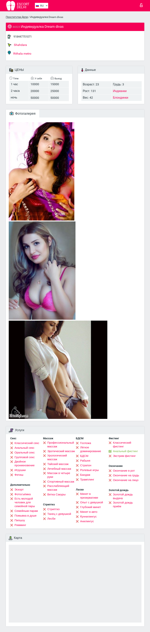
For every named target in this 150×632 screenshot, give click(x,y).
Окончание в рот (124, 470)
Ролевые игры (89, 470)
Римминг (20, 525)
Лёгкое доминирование (90, 449)
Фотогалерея (23, 113)
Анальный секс (25, 447)
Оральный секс (25, 452)
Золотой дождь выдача (123, 496)
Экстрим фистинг (124, 456)
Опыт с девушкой (91, 502)
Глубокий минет (90, 507)
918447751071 (22, 36)
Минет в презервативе (89, 495)
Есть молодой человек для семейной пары (25, 502)
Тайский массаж (58, 464)
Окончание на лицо (126, 480)
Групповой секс (25, 457)
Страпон (85, 465)
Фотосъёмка (23, 494)
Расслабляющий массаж (58, 487)
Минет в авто (88, 512)
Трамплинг (87, 479)
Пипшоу (20, 520)
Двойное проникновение (25, 463)
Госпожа (85, 443)
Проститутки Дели (17, 17)
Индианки (120, 91)
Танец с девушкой (59, 514)
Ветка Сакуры (56, 494)
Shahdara (17, 45)
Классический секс (27, 443)
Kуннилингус (88, 516)
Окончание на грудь (126, 475)
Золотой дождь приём (123, 504)
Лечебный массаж (59, 468)
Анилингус (87, 521)
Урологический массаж (57, 457)
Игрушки (20, 470)
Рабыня (85, 460)
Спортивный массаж (60, 481)
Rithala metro (19, 53)
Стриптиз (53, 509)
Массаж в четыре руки (58, 475)
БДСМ (84, 456)
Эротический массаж (61, 451)
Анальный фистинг (125, 451)
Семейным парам (26, 511)
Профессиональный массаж (60, 444)
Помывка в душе (26, 515)
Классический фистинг (122, 444)
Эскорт (19, 489)
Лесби (51, 518)
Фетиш (19, 475)
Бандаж (85, 475)
